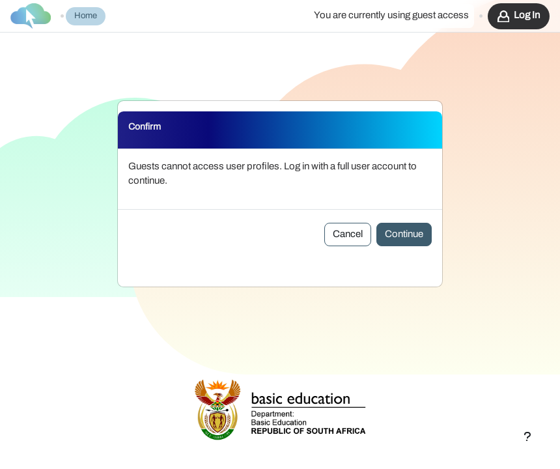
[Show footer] (527, 436)
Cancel (348, 234)
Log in (527, 15)
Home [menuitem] (85, 16)
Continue (404, 234)
